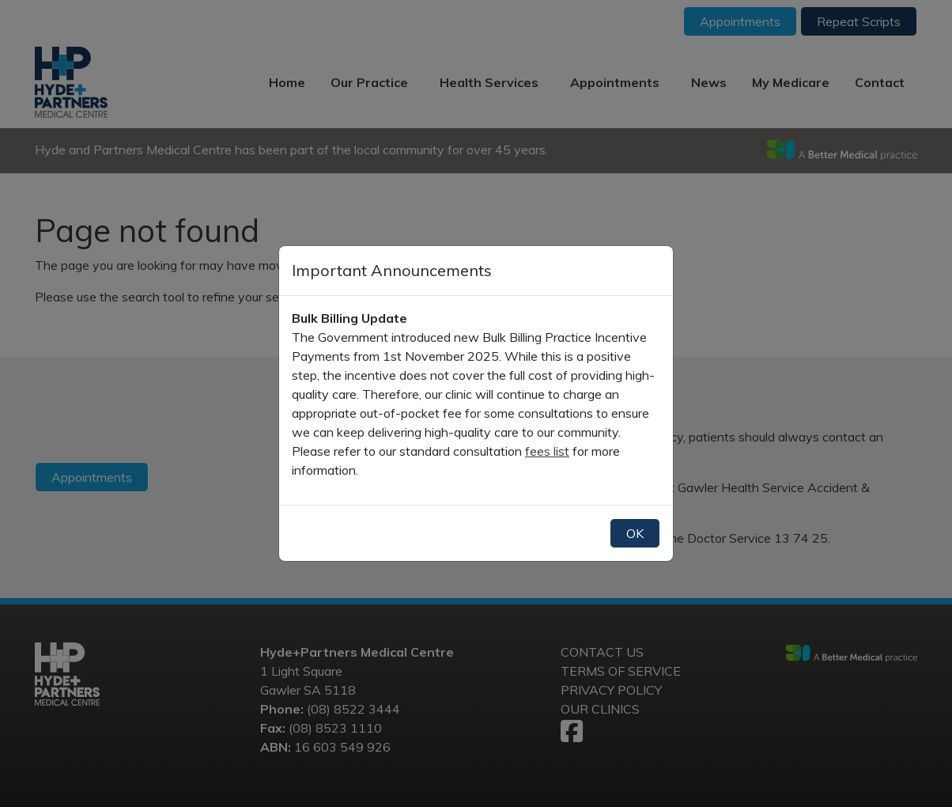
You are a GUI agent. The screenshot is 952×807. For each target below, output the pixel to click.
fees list (547, 451)
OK (635, 533)
